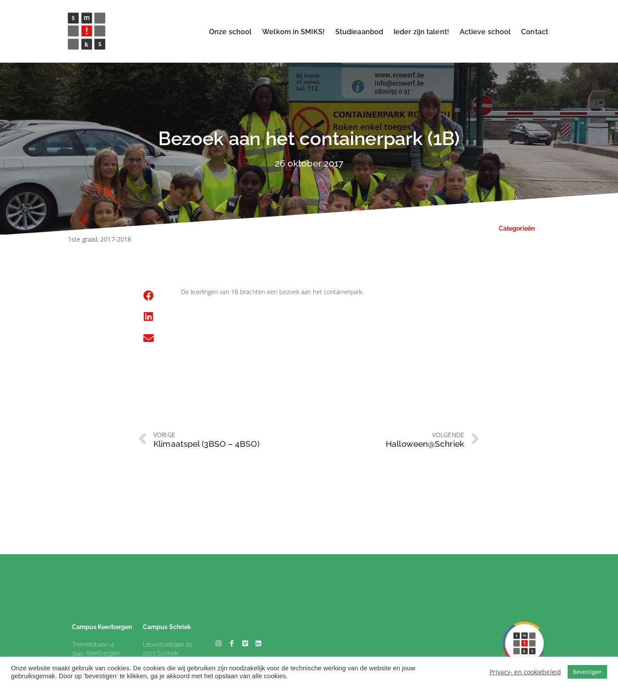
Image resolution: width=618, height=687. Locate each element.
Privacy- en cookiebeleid (525, 672)
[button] (148, 296)
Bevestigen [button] (587, 672)
